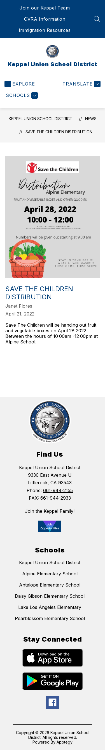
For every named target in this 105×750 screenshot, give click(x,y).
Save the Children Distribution (58, 131)
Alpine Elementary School (50, 573)
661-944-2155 (58, 490)
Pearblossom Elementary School (50, 618)
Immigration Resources (45, 30)
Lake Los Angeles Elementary (49, 607)
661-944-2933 (55, 498)
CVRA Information (44, 19)
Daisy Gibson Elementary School (50, 596)
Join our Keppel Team (45, 8)
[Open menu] (19, 83)
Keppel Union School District (41, 118)
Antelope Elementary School (49, 585)
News (91, 118)
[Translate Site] (81, 83)
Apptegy (65, 742)
